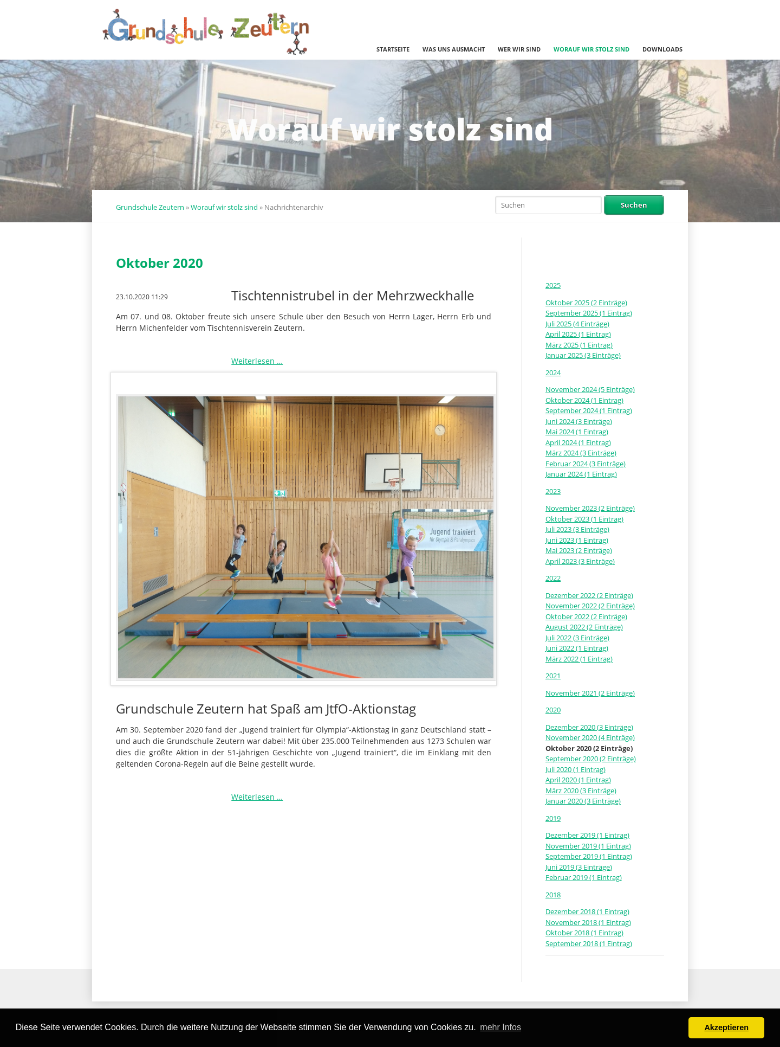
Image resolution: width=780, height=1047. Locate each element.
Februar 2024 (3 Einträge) (585, 463)
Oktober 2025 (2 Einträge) (586, 302)
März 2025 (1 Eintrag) (579, 345)
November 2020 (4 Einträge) (590, 737)
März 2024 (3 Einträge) (580, 453)
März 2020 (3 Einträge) (580, 790)
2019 (553, 818)
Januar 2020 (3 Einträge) (583, 801)
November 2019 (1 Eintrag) (588, 846)
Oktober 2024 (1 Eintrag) (584, 400)
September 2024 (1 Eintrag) (588, 410)
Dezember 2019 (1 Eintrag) (587, 835)
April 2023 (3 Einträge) (580, 561)
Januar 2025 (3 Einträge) (583, 355)
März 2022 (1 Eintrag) (579, 659)
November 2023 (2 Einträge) (590, 508)
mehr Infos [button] (500, 1027)
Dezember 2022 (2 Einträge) (589, 595)
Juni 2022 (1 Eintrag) (576, 648)
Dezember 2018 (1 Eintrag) (587, 911)
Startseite (393, 49)
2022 (553, 578)
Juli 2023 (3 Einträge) (577, 529)
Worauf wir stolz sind (591, 49)
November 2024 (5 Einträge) (590, 389)
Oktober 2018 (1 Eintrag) (584, 932)
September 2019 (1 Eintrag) (588, 856)
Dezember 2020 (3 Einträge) (589, 727)
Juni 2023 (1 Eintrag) (576, 540)
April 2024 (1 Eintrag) (578, 442)
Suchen (634, 205)
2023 (553, 491)
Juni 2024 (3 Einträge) (578, 421)
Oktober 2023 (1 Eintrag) (584, 519)
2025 (553, 285)
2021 (553, 675)
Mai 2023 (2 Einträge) (578, 550)
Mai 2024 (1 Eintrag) (576, 431)
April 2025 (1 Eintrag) (578, 334)
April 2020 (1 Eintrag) (578, 780)
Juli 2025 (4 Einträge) (577, 324)
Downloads (662, 49)
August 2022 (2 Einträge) (584, 627)
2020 (553, 710)
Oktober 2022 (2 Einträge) (586, 616)
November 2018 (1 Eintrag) (588, 922)
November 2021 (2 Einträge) (590, 693)
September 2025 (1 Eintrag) (588, 313)
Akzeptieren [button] (726, 1027)
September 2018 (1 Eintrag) (588, 943)
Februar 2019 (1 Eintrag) (583, 877)
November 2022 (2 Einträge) (590, 606)
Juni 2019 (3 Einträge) (578, 867)
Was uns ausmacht (453, 49)
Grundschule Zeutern (150, 207)
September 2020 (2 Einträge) (590, 758)
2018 (553, 895)
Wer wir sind (519, 49)
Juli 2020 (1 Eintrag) (575, 769)
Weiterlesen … (257, 361)
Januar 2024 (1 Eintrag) (581, 474)
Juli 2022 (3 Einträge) (577, 638)
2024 (553, 372)
